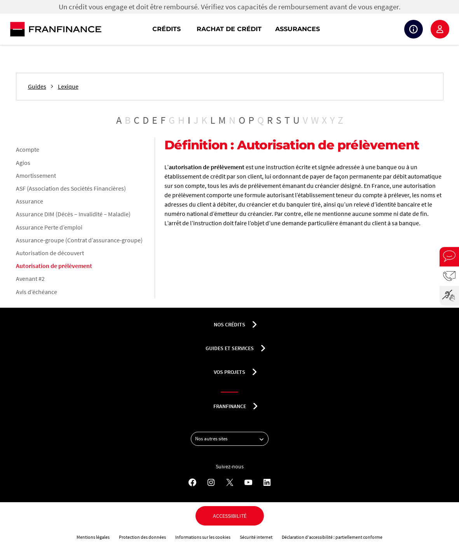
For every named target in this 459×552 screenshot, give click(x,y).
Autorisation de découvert (50, 253)
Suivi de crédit (413, 29)
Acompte (27, 149)
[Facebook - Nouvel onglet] (192, 482)
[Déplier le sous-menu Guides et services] (263, 348)
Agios (23, 162)
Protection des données (142, 537)
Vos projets (229, 371)
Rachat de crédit (229, 29)
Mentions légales (93, 537)
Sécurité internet (256, 537)
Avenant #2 (30, 278)
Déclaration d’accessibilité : (308, 537)
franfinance (229, 406)
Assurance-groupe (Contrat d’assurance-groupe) (79, 240)
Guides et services (230, 348)
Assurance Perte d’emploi (49, 227)
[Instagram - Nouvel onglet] (211, 482)
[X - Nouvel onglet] (229, 482)
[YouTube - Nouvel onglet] (248, 482)
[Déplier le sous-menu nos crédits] (255, 324)
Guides (37, 86)
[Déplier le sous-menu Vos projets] (255, 372)
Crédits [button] (166, 29)
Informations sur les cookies (202, 537)
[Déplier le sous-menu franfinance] (255, 406)
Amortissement (36, 175)
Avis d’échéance (36, 292)
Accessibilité (229, 515)
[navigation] (279, 29)
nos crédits (229, 324)
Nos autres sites (231, 438)
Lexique (68, 86)
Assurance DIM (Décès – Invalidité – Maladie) (73, 214)
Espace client (440, 29)
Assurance (29, 201)
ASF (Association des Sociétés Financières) (71, 188)
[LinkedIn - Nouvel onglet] (267, 482)
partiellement (349, 537)
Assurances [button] (297, 29)
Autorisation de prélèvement (54, 266)
